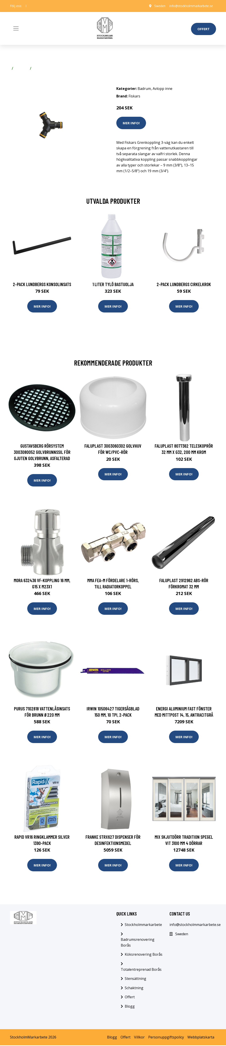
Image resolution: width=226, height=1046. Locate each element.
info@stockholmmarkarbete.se (190, 6)
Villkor (139, 1037)
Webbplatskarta (200, 1037)
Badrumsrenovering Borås (137, 943)
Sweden (158, 6)
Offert (203, 29)
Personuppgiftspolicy (166, 1037)
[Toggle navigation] (16, 28)
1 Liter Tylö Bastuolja (113, 284)
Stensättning (135, 979)
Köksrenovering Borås (143, 955)
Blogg (130, 1006)
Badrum (21, 68)
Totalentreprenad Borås (141, 970)
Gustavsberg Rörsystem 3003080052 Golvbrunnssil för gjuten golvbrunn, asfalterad (42, 452)
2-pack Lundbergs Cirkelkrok (184, 284)
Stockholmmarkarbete (143, 925)
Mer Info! (131, 123)
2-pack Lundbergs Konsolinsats (42, 284)
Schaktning (134, 988)
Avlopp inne (43, 68)
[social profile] (26, 6)
